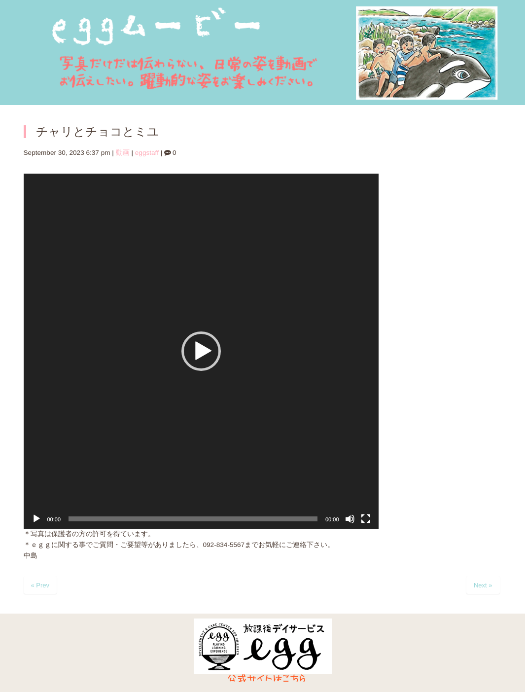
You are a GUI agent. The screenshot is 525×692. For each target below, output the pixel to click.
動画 (123, 152)
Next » (483, 585)
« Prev (40, 585)
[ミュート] (350, 519)
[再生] (36, 519)
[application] (201, 351)
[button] (201, 351)
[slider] (193, 518)
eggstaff (147, 152)
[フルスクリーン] (366, 519)
